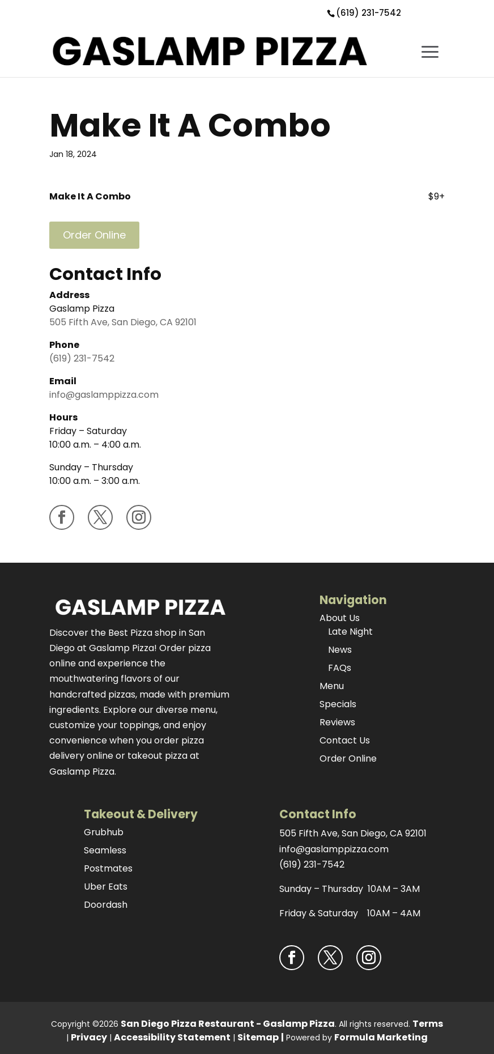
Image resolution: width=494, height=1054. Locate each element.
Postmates (108, 868)
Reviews (337, 722)
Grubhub (104, 832)
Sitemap (258, 1037)
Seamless (105, 850)
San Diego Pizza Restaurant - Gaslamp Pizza (228, 1023)
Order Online (94, 235)
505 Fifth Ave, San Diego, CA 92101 (123, 322)
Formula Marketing (381, 1037)
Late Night (350, 631)
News (340, 649)
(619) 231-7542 (368, 13)
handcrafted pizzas (92, 694)
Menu (332, 685)
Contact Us (345, 740)
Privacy (89, 1037)
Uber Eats (105, 886)
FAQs (339, 667)
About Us (340, 617)
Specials (338, 704)
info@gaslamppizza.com (104, 394)
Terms (427, 1023)
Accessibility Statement (172, 1037)
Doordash (105, 904)
